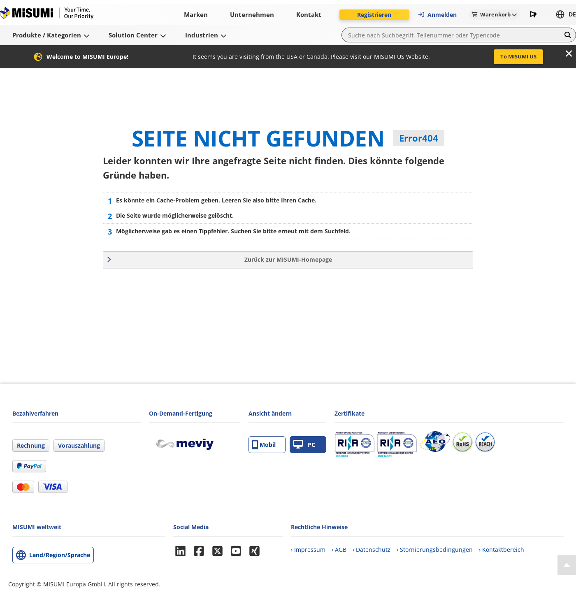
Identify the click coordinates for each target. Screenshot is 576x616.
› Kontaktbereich (501, 549)
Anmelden (437, 15)
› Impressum (308, 549)
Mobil (264, 444)
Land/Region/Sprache (59, 555)
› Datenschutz (371, 549)
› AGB (339, 549)
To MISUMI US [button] (518, 56)
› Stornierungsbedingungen (435, 549)
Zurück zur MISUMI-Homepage (288, 259)
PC (304, 444)
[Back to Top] (566, 565)
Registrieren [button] (374, 15)
